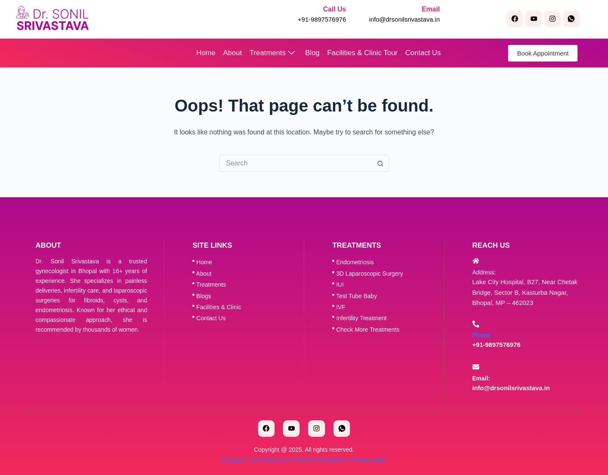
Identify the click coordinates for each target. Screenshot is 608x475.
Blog (312, 53)
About (232, 53)
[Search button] (380, 163)
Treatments (272, 53)
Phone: (482, 335)
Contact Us (423, 53)
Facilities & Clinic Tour (362, 53)
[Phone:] (475, 324)
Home (205, 53)
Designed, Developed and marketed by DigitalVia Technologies (303, 460)
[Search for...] (295, 163)
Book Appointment (543, 53)
